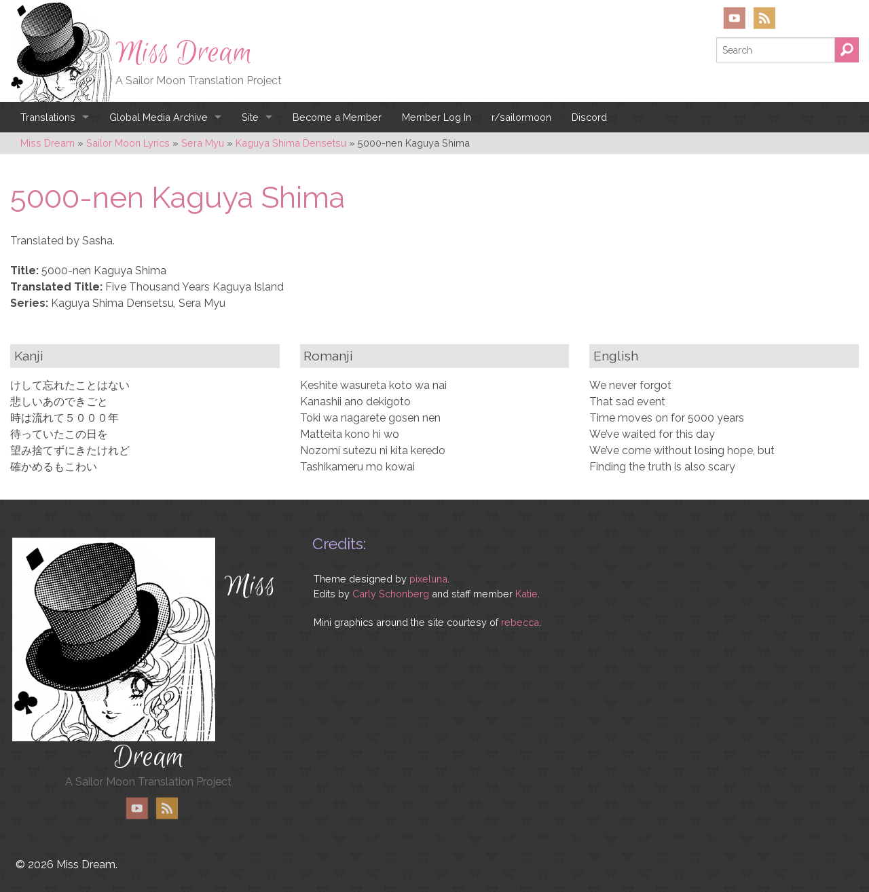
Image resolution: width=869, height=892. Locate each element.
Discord (589, 117)
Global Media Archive (158, 117)
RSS (764, 18)
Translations (47, 117)
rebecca (520, 622)
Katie (526, 593)
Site (250, 117)
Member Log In (436, 117)
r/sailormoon (521, 117)
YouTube (734, 18)
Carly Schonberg (390, 593)
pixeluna (428, 578)
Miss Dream (184, 53)
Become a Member (337, 117)
